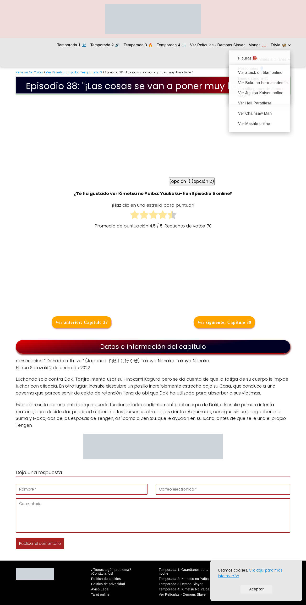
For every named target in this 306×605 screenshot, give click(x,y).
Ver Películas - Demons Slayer (217, 45)
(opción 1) (180, 181)
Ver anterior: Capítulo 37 (81, 322)
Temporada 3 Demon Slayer (181, 584)
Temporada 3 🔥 (138, 45)
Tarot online (100, 594)
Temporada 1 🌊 (72, 45)
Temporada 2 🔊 (105, 45)
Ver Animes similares (268, 59)
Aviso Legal (100, 589)
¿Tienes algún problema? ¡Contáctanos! (111, 571)
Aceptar (256, 589)
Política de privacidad (108, 584)
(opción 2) (202, 181)
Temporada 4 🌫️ (171, 45)
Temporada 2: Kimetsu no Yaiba (184, 579)
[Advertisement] (153, 273)
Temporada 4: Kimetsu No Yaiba (184, 589)
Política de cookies (106, 579)
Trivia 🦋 (278, 45)
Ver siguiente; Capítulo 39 (224, 322)
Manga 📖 (258, 45)
